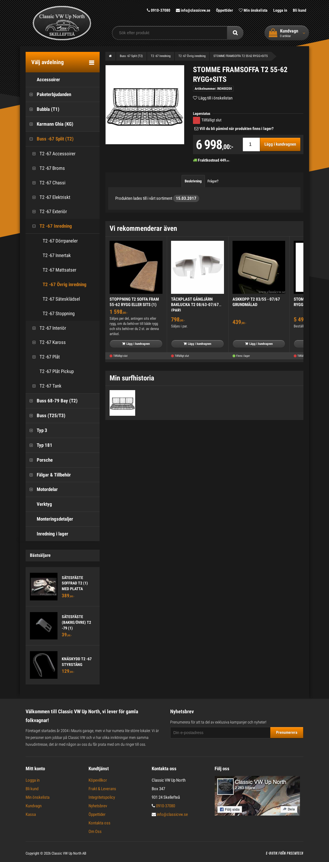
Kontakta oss (99, 822)
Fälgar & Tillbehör (48, 474)
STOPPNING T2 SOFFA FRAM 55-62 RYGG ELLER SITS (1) (134, 301)
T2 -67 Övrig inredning (65, 284)
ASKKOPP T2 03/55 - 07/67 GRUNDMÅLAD (256, 301)
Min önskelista (253, 10)
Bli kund (299, 10)
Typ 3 (36, 430)
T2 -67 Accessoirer (51, 153)
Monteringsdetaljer (49, 519)
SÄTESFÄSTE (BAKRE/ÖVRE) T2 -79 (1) (76, 622)
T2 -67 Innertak (57, 255)
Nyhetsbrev (98, 805)
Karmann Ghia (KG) (49, 124)
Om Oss (95, 831)
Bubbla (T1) (42, 109)
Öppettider (224, 10)
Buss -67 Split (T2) (50, 139)
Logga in (280, 10)
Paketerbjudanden (48, 94)
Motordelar (42, 489)
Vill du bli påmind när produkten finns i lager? (237, 128)
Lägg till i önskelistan (215, 97)
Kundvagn (34, 805)
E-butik (271, 853)
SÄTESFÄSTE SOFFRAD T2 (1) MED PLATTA (75, 583)
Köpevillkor (98, 779)
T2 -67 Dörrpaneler (60, 240)
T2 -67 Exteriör (47, 211)
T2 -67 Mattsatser (59, 269)
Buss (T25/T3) (45, 415)
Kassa (31, 814)
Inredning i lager (47, 533)
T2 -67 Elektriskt (49, 197)
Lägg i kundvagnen (280, 144)
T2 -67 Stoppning (59, 313)
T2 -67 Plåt (44, 357)
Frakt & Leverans (102, 788)
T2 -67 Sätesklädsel (61, 298)
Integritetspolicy (102, 797)
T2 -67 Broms (46, 168)
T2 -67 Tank (44, 386)
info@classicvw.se (193, 10)
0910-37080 (158, 10)
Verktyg (39, 504)
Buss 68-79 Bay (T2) (52, 400)
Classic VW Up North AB (69, 853)
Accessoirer (43, 80)
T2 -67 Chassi (46, 182)
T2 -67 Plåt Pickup (51, 371)
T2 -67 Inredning (50, 226)
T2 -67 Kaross (47, 342)
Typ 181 (39, 445)
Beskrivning (193, 181)
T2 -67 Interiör (47, 328)
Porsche (39, 460)
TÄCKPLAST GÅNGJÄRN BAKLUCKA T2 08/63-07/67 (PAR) (195, 304)
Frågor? (213, 181)
